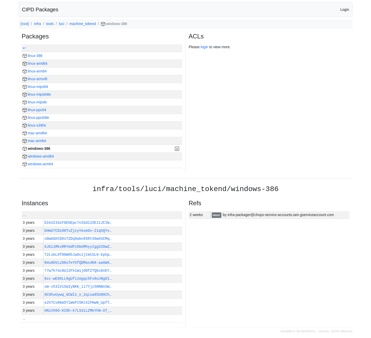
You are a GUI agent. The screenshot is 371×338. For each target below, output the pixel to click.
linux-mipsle (35, 102)
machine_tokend (82, 24)
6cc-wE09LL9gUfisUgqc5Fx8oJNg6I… (78, 278)
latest (217, 215)
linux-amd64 (35, 63)
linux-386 (33, 56)
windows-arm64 (38, 164)
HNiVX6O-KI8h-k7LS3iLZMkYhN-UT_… (78, 310)
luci (61, 24)
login (204, 47)
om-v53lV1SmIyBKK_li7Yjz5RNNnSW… (78, 286)
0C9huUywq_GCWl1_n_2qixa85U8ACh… (78, 294)
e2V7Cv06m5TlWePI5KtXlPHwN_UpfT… (78, 302)
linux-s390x (34, 125)
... (24, 215)
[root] (25, 24)
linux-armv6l (35, 79)
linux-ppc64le (36, 118)
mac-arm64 (34, 141)
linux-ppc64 (34, 110)
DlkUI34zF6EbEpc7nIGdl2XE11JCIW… (78, 222)
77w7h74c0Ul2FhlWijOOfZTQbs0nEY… (78, 270)
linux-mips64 (35, 87)
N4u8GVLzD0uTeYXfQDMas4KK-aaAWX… (78, 262)
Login (344, 9)
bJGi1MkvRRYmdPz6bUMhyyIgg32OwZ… (78, 246)
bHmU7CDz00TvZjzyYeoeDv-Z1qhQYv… (78, 230)
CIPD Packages (40, 9)
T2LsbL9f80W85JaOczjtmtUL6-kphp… (78, 254)
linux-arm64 (35, 71)
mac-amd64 (35, 133)
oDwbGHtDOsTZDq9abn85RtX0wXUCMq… (78, 238)
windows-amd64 (38, 156)
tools (50, 24)
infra (37, 24)
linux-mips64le (37, 94)
